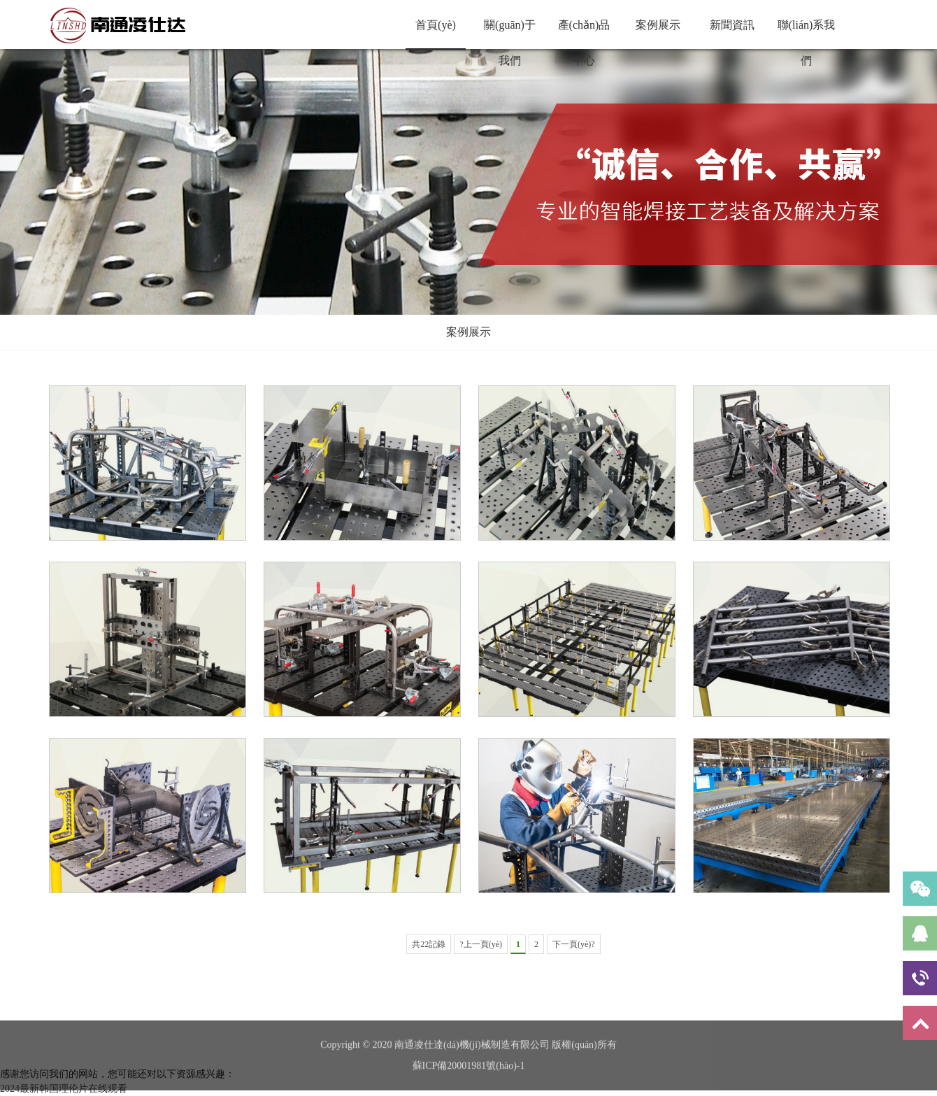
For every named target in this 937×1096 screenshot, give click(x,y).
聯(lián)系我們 (807, 33)
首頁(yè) (435, 25)
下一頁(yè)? (573, 944)
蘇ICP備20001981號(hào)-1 (469, 1086)
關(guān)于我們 (510, 33)
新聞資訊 (732, 25)
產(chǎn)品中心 (584, 33)
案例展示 (658, 25)
